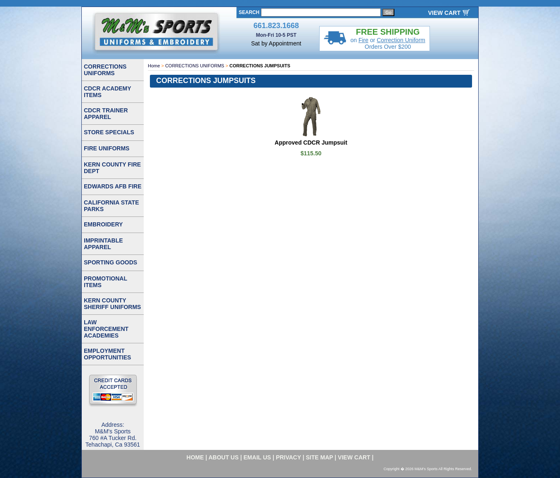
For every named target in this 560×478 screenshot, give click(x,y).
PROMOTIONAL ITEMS (105, 281)
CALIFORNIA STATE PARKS (111, 205)
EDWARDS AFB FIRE (112, 186)
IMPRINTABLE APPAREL (103, 243)
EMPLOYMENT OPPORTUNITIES (107, 354)
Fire (363, 40)
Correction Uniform (401, 40)
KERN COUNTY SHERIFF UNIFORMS (112, 303)
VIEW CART (444, 13)
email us (257, 457)
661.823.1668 (276, 25)
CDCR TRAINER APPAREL (106, 113)
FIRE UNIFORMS (106, 148)
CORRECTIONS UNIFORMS (194, 65)
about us (224, 457)
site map (319, 457)
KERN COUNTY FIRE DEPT (112, 167)
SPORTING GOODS (110, 262)
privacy (288, 457)
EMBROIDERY (103, 224)
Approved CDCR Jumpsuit (311, 142)
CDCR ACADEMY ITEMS (107, 91)
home (195, 457)
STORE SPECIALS (109, 132)
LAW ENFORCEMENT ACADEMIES (106, 329)
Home (154, 65)
